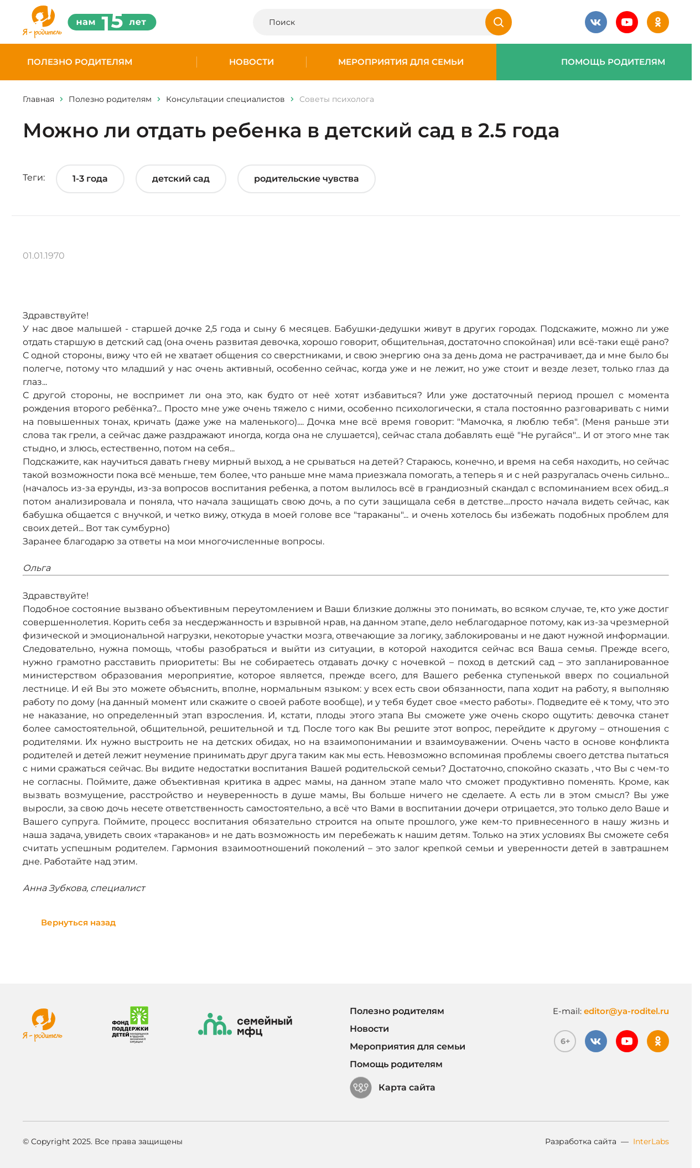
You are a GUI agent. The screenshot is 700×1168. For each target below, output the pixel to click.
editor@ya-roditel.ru (626, 1011)
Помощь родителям (613, 62)
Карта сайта (392, 1088)
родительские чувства (306, 178)
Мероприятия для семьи (401, 62)
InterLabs (651, 1141)
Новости (251, 62)
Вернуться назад (78, 922)
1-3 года (90, 178)
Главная (38, 99)
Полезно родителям (79, 62)
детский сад (181, 178)
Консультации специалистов (225, 99)
